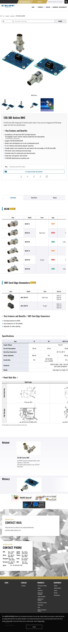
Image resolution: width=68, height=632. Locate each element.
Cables (39, 563)
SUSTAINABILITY (63, 7)
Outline (55, 559)
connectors (14, 16)
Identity (56, 567)
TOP (1, 16)
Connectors (40, 566)
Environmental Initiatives (8, 603)
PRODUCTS (40, 556)
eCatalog (23, 559)
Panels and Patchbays (40, 569)
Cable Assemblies (42, 573)
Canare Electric (7, 7)
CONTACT (40, 2)
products (8, 16)
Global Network (57, 562)
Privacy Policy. (42, 621)
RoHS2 (6, 599)
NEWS (6, 556)
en (4, 16)
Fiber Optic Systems (40, 580)
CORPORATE (58, 556)
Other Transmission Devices (41, 590)
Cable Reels (40, 583)
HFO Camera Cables (41, 560)
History (56, 565)
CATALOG (24, 556)
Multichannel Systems (41, 576)
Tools (39, 586)
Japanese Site (26, 2)
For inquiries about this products (34, 172)
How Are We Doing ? (9, 606)
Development (57, 570)
